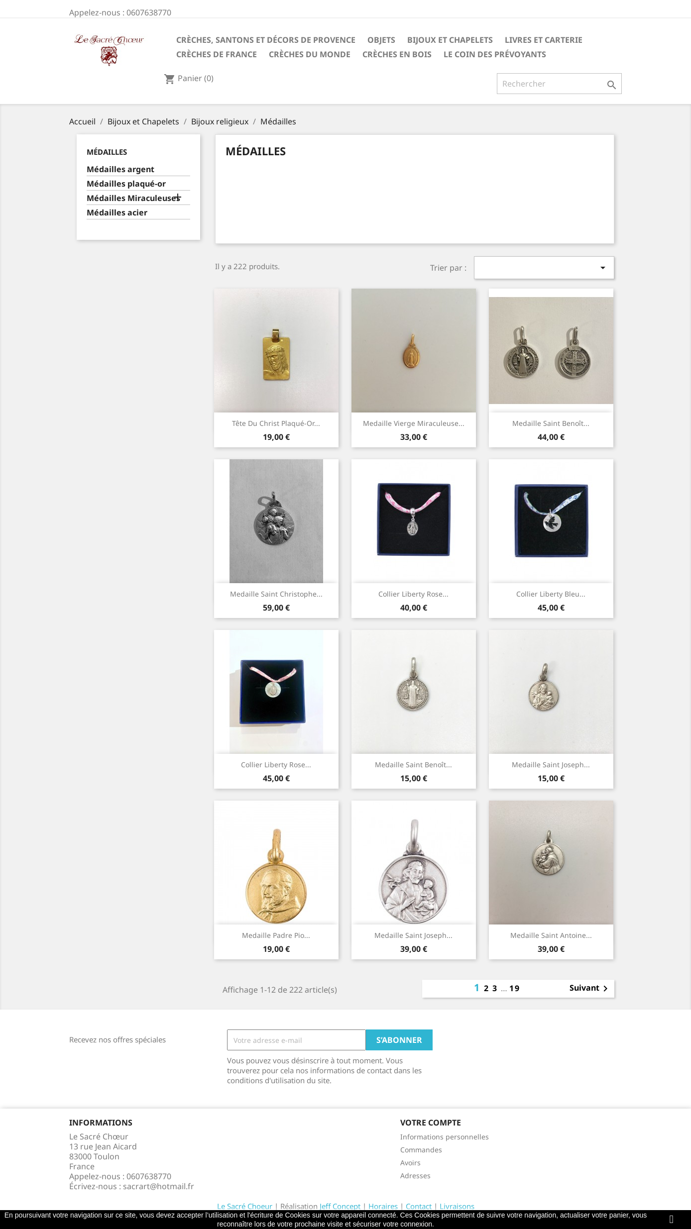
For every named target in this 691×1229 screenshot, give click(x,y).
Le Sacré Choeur (244, 1206)
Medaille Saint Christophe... (276, 594)
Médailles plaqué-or (126, 184)
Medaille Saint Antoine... (551, 935)
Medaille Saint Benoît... (550, 423)
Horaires (383, 1206)
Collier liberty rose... (413, 594)
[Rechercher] (559, 83)
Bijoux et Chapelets (450, 39)
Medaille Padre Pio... (276, 935)
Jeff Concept (340, 1206)
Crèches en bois (397, 54)
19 (514, 988)
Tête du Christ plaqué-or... (276, 423)
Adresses (415, 1175)
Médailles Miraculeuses (133, 198)
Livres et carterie (543, 39)
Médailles (107, 152)
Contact (419, 1206)
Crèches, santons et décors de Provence (265, 39)
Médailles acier (117, 212)
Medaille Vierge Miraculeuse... (413, 423)
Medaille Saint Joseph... (551, 764)
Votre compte (430, 1122)
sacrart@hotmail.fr (158, 1186)
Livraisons (457, 1206)
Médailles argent (120, 169)
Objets (381, 39)
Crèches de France (216, 54)
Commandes (421, 1149)
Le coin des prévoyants (495, 54)
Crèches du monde (309, 54)
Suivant (590, 989)
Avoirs (410, 1162)
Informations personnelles (444, 1136)
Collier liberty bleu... (550, 594)
